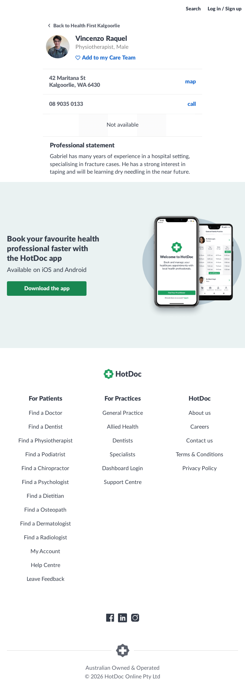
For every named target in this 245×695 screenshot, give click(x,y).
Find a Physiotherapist (45, 440)
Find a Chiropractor (45, 468)
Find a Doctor (45, 413)
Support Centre (123, 482)
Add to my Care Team (105, 58)
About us (200, 413)
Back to (83, 26)
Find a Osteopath (45, 510)
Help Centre (45, 565)
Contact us (199, 440)
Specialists (122, 454)
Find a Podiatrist (45, 454)
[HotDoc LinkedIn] (122, 617)
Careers (199, 427)
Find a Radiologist (45, 537)
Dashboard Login (122, 468)
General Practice (122, 413)
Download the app (47, 288)
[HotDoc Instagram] (135, 617)
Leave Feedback (45, 579)
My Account (45, 551)
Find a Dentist (45, 427)
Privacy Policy (199, 468)
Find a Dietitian (45, 496)
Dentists (122, 440)
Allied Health (122, 427)
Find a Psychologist (45, 482)
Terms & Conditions (199, 454)
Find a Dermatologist (45, 524)
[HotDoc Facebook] (110, 617)
